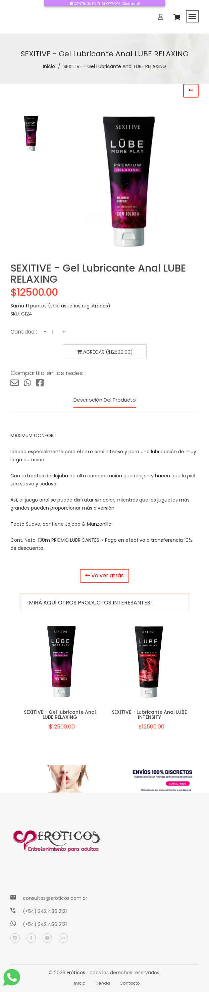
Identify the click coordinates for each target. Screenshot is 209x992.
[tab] (30, 133)
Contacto (129, 983)
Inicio (49, 66)
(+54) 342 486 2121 (45, 911)
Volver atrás (104, 575)
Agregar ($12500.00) (104, 352)
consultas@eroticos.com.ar (55, 898)
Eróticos (76, 972)
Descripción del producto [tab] (104, 399)
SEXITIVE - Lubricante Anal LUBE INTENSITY (149, 714)
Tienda (102, 983)
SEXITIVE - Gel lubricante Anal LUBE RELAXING (60, 714)
